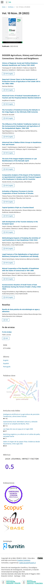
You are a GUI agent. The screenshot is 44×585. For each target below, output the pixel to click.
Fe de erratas (7, 332)
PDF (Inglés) (9, 74)
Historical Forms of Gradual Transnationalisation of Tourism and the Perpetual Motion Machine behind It (21, 97)
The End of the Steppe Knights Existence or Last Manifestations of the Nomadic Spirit (19, 160)
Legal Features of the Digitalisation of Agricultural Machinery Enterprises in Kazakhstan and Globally (20, 255)
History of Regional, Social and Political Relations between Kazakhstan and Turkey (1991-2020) (20, 64)
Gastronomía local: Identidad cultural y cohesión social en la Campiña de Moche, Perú (20, 423)
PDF (6, 320)
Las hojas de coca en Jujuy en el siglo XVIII (18, 429)
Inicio (3, 7)
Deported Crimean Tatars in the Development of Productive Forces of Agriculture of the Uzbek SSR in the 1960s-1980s (21, 81)
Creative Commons (23, 560)
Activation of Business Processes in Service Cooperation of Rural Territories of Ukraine (17, 192)
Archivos (10, 7)
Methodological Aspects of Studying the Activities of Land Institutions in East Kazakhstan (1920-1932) (21, 239)
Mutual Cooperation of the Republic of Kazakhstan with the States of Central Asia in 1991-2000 (20, 269)
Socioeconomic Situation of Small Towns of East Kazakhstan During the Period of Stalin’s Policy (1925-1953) (21, 287)
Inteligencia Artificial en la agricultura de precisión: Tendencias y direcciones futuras (21, 415)
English (5, 360)
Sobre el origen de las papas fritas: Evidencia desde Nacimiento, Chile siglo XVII (21, 443)
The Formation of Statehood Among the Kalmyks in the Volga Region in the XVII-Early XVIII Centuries (21, 111)
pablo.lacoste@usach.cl (27, 563)
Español (6, 363)
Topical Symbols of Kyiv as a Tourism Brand (18, 207)
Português (6, 367)
